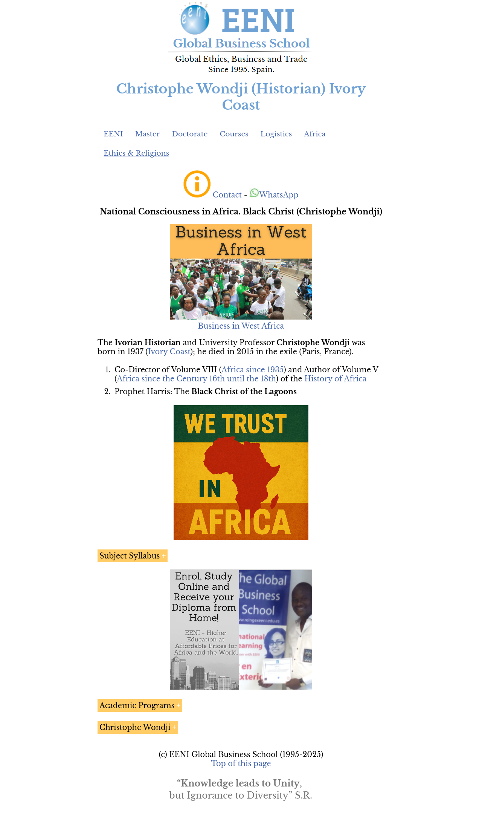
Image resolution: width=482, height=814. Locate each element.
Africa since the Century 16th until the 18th (196, 378)
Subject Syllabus (129, 555)
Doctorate (189, 134)
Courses (234, 134)
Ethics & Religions (136, 153)
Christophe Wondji (135, 727)
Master (147, 134)
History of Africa (335, 378)
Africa (315, 134)
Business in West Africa (241, 325)
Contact (227, 194)
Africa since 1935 (252, 369)
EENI (113, 134)
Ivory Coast (169, 351)
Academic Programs (136, 705)
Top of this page (241, 763)
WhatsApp (274, 194)
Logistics (276, 134)
